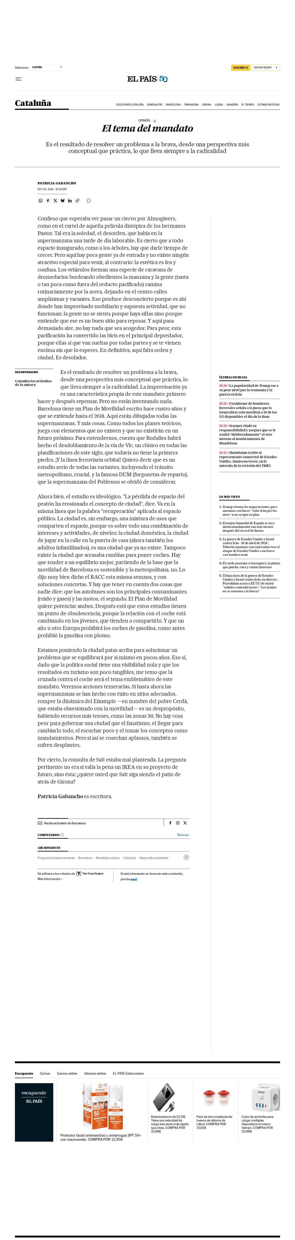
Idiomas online (95, 1073)
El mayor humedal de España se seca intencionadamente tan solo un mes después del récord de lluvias (249, 527)
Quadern (232, 104)
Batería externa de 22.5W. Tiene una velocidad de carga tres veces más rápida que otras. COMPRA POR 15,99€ (169, 1124)
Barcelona (173, 104)
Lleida (219, 104)
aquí (134, 879)
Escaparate (24, 1073)
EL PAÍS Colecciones (128, 1073)
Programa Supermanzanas (56, 858)
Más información (50, 879)
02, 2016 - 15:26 (52, 189)
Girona (206, 104)
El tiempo (248, 104)
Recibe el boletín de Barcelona (65, 823)
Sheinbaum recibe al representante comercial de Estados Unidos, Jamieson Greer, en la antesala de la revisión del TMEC (248, 459)
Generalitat (155, 104)
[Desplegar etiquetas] (186, 857)
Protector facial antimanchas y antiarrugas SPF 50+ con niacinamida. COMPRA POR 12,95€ (100, 1137)
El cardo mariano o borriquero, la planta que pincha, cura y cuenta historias (251, 565)
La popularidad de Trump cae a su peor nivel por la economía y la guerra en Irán (248, 390)
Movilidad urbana (108, 858)
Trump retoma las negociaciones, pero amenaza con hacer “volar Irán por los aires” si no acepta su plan (250, 510)
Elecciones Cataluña (130, 104)
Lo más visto (229, 496)
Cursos (45, 1073)
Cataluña (33, 103)
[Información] (155, 121)
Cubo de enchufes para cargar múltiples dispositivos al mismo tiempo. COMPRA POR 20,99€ (257, 1124)
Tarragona (191, 104)
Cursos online (67, 1073)
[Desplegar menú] (18, 79)
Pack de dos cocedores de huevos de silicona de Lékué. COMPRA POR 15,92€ (214, 1122)
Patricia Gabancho (57, 183)
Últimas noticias (268, 104)
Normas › (183, 835)
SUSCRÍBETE (240, 67)
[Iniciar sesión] (266, 68)
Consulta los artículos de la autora (33, 383)
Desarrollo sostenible (153, 858)
